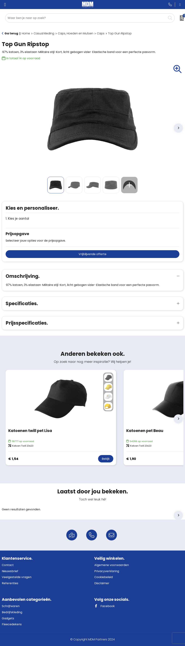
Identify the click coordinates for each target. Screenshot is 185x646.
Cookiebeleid (103, 577)
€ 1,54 (13, 459)
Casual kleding (44, 33)
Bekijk (106, 459)
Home (26, 33)
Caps (100, 33)
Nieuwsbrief (10, 571)
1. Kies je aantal (17, 218)
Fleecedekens (12, 624)
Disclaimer (101, 583)
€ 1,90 (131, 459)
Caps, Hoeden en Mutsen (75, 33)
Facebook (104, 606)
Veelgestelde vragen (16, 577)
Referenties (10, 583)
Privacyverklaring (106, 571)
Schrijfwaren (11, 606)
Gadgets (8, 618)
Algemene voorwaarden (111, 565)
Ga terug (11, 33)
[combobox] (86, 18)
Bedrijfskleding (12, 612)
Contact (8, 565)
